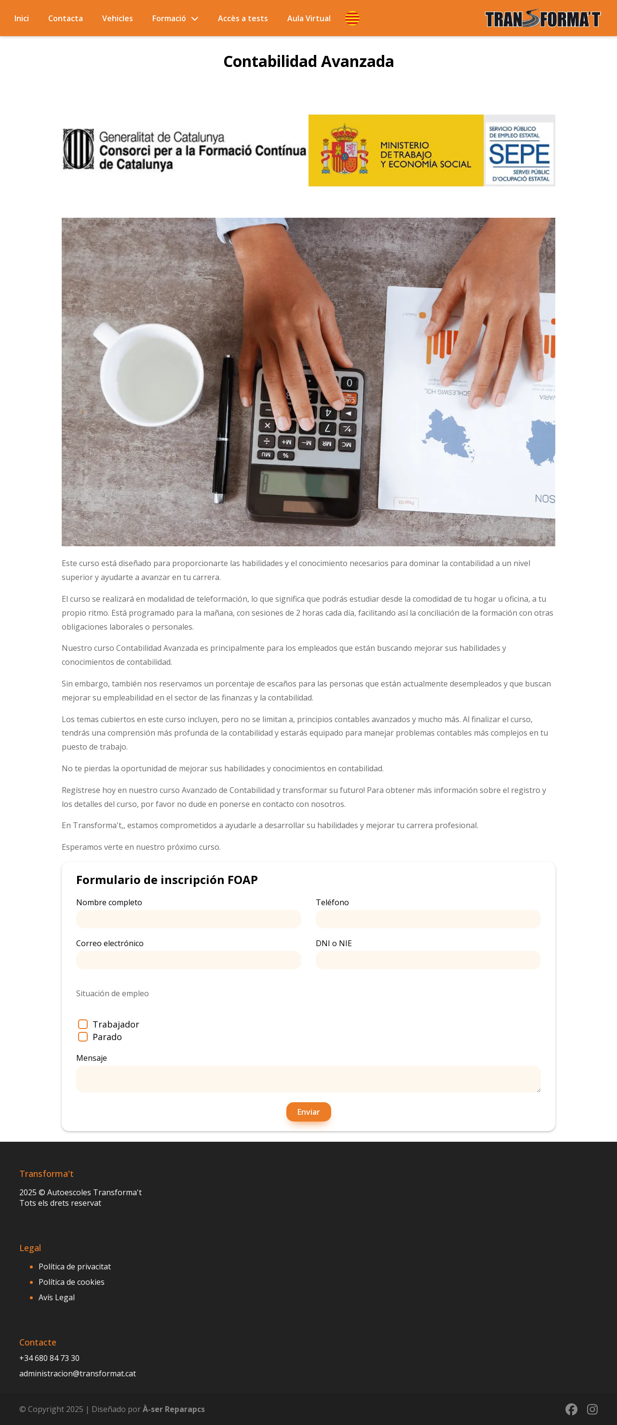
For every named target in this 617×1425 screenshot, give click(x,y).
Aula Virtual (309, 18)
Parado (100, 1036)
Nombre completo (188, 912)
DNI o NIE (428, 953)
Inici (21, 18)
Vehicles (117, 18)
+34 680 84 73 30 (49, 1358)
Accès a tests (243, 18)
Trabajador (108, 1024)
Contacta (65, 18)
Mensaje (308, 1073)
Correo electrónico (188, 953)
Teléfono (428, 912)
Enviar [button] (308, 1112)
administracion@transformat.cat (77, 1373)
